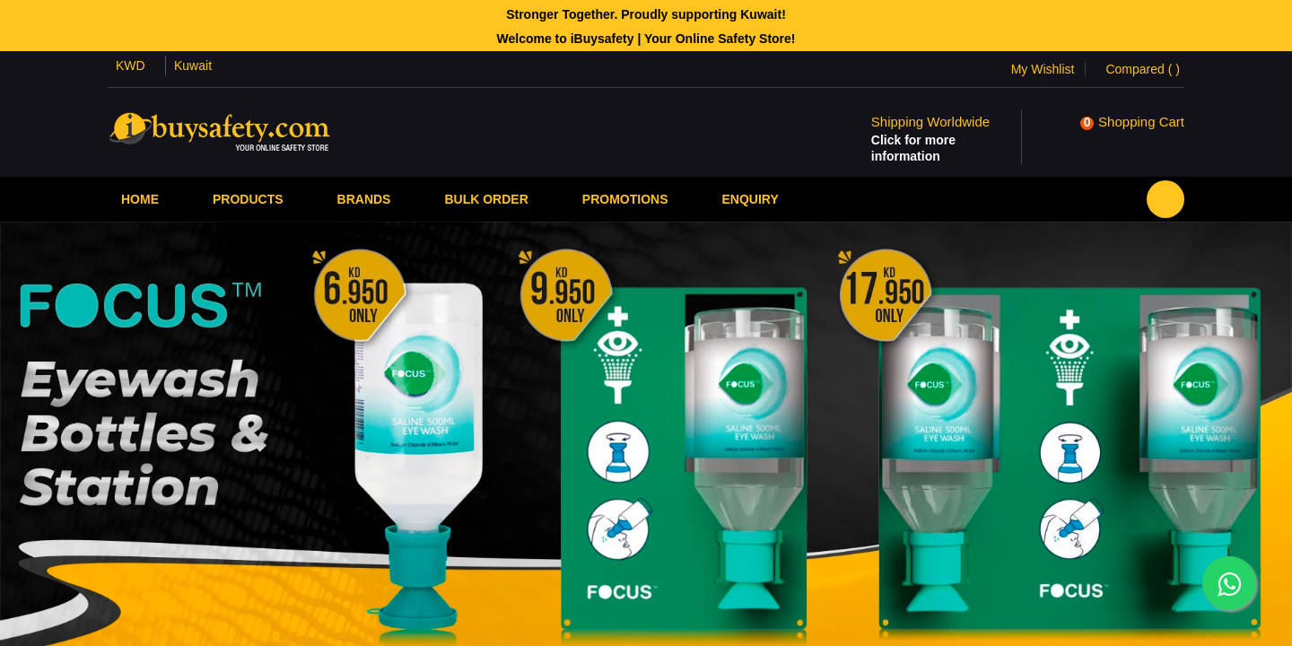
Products (248, 199)
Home (140, 199)
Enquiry (749, 199)
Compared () (1142, 69)
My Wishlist (1043, 69)
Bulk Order (486, 199)
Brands (364, 199)
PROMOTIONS (625, 199)
